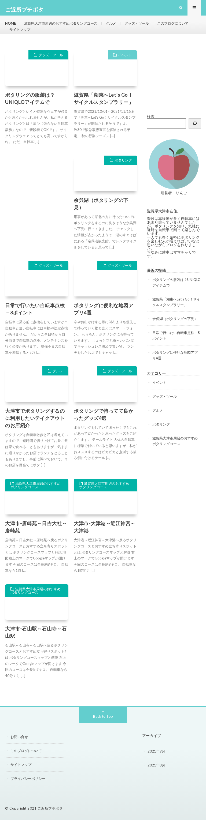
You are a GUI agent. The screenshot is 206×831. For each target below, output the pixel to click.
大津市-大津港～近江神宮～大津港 (104, 537)
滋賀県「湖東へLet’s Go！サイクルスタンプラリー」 (103, 109)
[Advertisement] (174, 88)
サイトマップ (63, 36)
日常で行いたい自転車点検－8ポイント (35, 319)
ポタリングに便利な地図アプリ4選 (103, 319)
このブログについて (26, 36)
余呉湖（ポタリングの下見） (101, 214)
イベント (125, 65)
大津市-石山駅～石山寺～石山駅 (36, 643)
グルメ (118, 26)
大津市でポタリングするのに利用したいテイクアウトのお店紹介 (35, 429)
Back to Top (103, 727)
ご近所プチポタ (50, 819)
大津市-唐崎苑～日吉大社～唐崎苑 (36, 537)
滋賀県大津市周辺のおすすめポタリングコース (64, 26)
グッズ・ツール (145, 26)
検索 (150, 127)
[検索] (195, 134)
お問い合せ (19, 747)
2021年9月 (157, 761)
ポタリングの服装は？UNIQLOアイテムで (30, 109)
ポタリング (123, 171)
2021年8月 (157, 775)
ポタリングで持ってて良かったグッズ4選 (103, 425)
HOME (11, 26)
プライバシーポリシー (29, 789)
